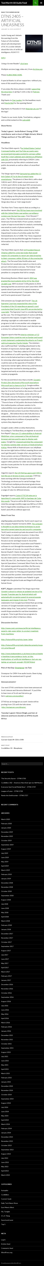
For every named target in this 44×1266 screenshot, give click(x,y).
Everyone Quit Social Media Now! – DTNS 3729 (18, 787)
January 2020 (6, 828)
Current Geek (6, 1199)
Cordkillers (5, 1195)
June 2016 (5, 1010)
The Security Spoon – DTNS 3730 (13, 778)
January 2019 (6, 879)
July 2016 (4, 1006)
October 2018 (6, 891)
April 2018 (5, 917)
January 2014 (6, 1133)
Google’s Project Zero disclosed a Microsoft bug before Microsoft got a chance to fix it (20, 382)
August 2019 (6, 849)
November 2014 (7, 1090)
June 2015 (5, 1061)
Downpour (20, 668)
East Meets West (7, 1207)
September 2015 (7, 1048)
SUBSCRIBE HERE (14, 75)
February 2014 (6, 1128)
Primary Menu (41, 3)
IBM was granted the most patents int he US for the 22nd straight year (20, 281)
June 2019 (5, 857)
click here (24, 63)
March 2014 (5, 1124)
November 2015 (7, 1039)
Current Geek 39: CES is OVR (22, 738)
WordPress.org (6, 1252)
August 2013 (6, 1154)
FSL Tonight (5, 1212)
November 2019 (7, 836)
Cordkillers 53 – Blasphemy (22, 746)
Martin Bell (9, 103)
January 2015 (6, 1082)
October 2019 (6, 840)
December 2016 (7, 984)
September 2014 (7, 1099)
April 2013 (5, 1171)
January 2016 (6, 1031)
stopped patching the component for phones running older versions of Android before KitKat (22, 445)
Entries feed (5, 1244)
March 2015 (5, 1073)
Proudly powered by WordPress (11, 1263)
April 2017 (5, 967)
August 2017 (6, 951)
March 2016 (5, 1023)
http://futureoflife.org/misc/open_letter (17, 639)
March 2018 (5, 921)
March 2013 (5, 1175)
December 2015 (7, 1035)
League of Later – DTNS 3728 (12, 791)
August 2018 (6, 900)
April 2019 (5, 866)
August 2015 (6, 1052)
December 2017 (7, 934)
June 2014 (5, 1111)
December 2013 (7, 1137)
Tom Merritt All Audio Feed (14, 3)
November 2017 (7, 938)
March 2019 (5, 870)
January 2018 (6, 929)
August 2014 (6, 1103)
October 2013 (6, 1145)
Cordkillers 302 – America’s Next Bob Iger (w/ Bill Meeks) (21, 783)
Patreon (36, 92)
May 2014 (4, 1116)
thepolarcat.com (32, 109)
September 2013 (7, 1150)
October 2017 (6, 942)
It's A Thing (5, 1216)
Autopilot (4, 1190)
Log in (3, 1240)
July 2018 (4, 904)
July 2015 (4, 1056)
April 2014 (5, 1120)
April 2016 (5, 1018)
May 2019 (4, 862)
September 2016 (7, 997)
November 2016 (7, 989)
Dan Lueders (17, 100)
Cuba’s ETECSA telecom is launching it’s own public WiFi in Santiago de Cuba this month (21, 498)
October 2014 (6, 1095)
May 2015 (4, 1065)
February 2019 (6, 874)
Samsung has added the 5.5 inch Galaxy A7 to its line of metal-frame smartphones (21, 176)
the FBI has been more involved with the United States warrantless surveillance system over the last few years (21, 213)
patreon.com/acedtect (14, 696)
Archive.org (37, 69)
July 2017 (4, 955)
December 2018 (7, 883)
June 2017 (5, 959)
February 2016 (6, 1027)
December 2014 (7, 1086)
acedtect (17, 29)
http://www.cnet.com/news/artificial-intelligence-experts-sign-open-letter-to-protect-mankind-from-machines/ (21, 631)
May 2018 (4, 912)
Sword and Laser (7, 1220)
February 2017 (6, 976)
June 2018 (5, 908)
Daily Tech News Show (10, 12)
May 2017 (4, 963)
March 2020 (5, 819)
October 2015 (6, 1044)
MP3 (3, 58)
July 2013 (4, 1158)
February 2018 (6, 925)
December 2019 (7, 832)
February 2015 (6, 1078)
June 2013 (5, 1162)
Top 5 (3, 1224)
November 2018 (7, 887)
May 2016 (4, 1014)
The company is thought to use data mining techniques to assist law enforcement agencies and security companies (21, 526)
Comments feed (7, 1248)
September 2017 (7, 946)
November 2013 (7, 1141)
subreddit (26, 120)
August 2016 (6, 1001)
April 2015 (5, 1069)
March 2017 (5, 972)
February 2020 (6, 824)
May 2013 (4, 1167)
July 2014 (4, 1107)
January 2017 (6, 980)
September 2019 (7, 845)
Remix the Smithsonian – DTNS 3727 (14, 795)
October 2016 (6, 993)
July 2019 (4, 853)
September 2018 (7, 896)
